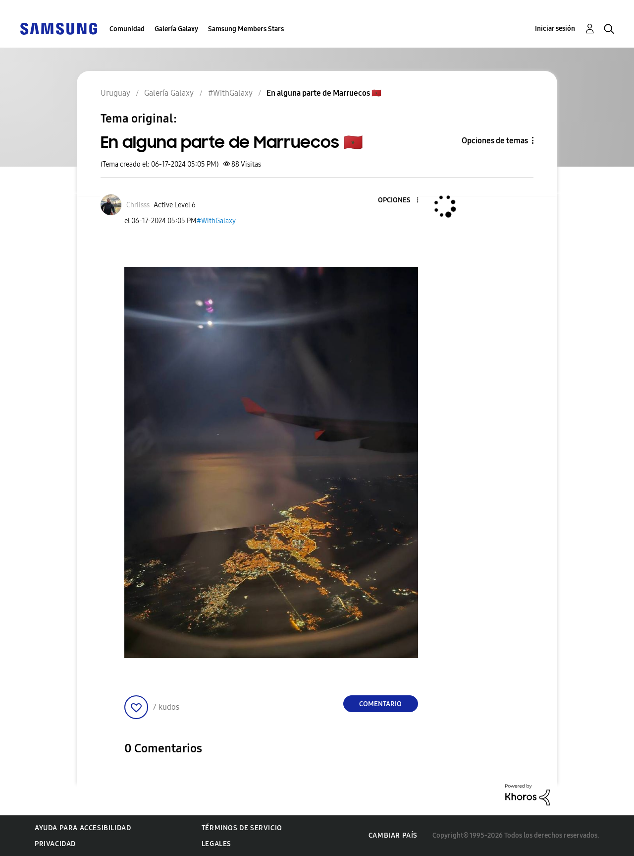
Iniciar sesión (555, 28)
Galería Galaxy (176, 29)
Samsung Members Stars (246, 29)
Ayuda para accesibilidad (83, 828)
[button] (400, 200)
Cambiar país (393, 835)
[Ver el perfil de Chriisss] (138, 205)
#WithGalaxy (216, 221)
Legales (216, 844)
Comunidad (127, 29)
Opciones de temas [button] (495, 140)
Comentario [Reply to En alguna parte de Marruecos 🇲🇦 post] (380, 704)
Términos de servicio (242, 828)
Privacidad (55, 844)
